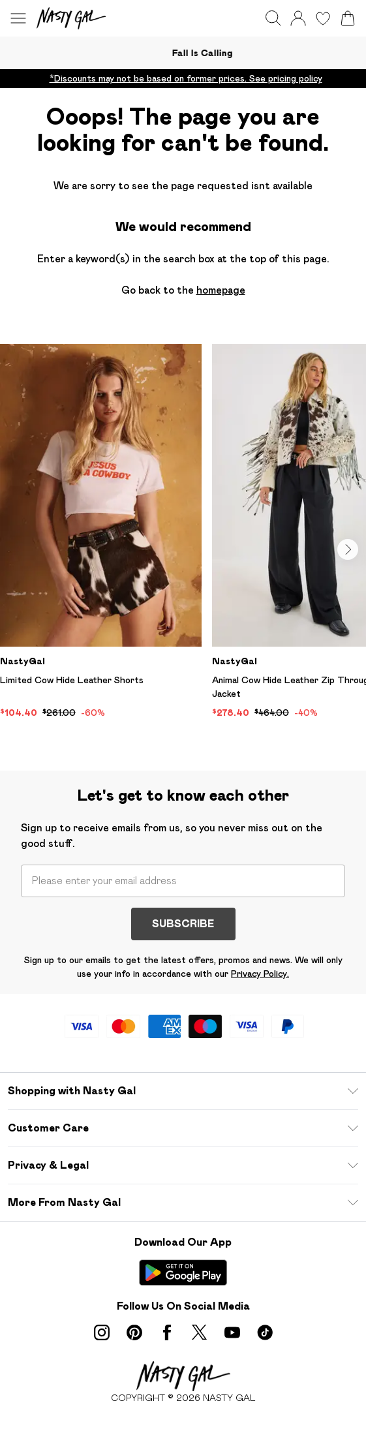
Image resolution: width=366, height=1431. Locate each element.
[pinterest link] (134, 1332)
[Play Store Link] (183, 1272)
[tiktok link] (265, 1332)
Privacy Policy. (260, 973)
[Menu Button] (18, 18)
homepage (220, 290)
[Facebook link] (167, 1332)
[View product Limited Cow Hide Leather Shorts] (101, 532)
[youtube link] (232, 1332)
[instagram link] (102, 1332)
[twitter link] (199, 1332)
